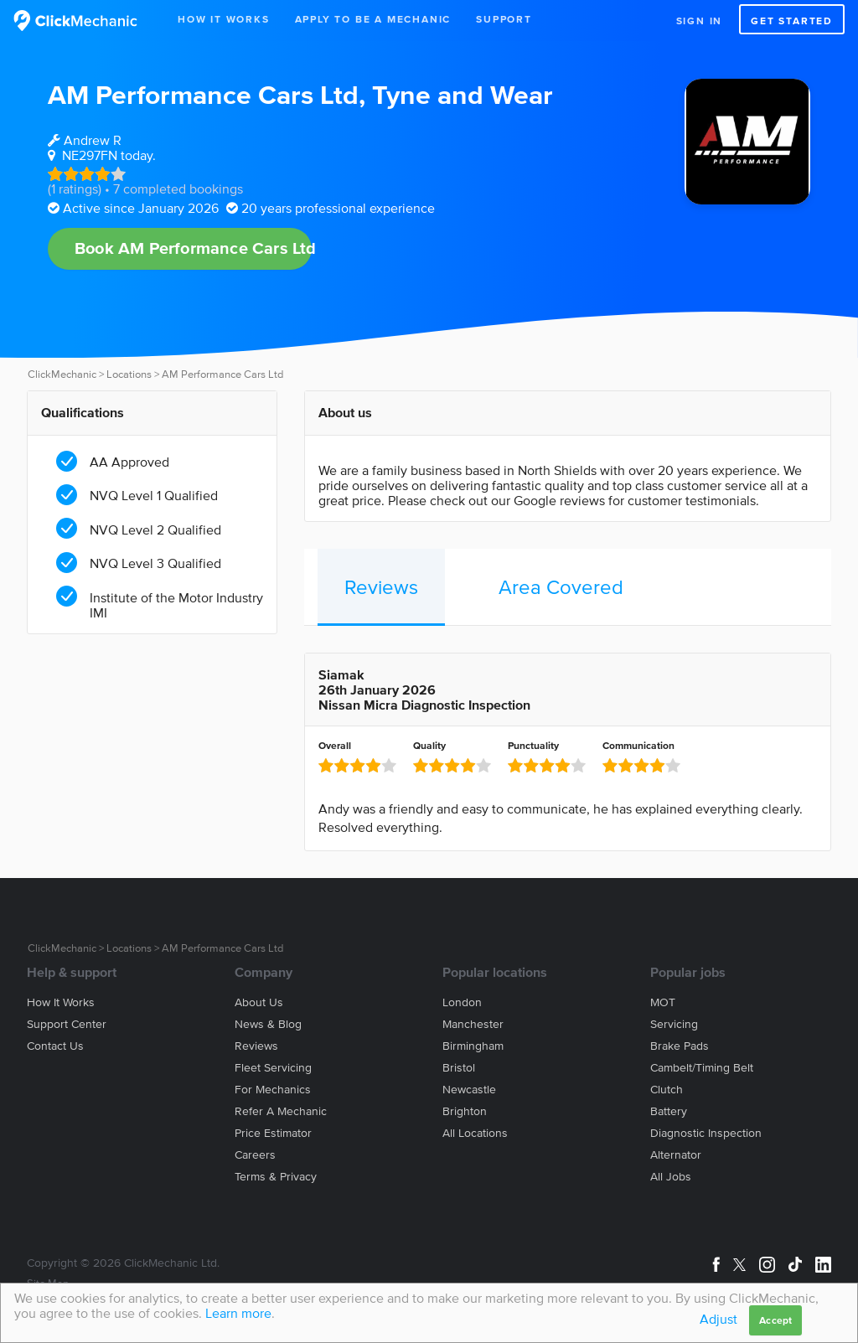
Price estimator (273, 1133)
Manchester (473, 1024)
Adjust (718, 1318)
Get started (792, 20)
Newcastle (469, 1089)
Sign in (699, 20)
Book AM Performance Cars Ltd (193, 248)
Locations (129, 374)
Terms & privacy (276, 1176)
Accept (775, 1320)
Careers (255, 1155)
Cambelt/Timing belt (701, 1067)
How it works (61, 1002)
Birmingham (473, 1046)
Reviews (381, 587)
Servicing (674, 1024)
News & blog (268, 1024)
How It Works (224, 18)
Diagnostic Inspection (706, 1133)
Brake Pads (679, 1046)
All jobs (670, 1176)
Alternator (675, 1155)
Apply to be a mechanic (373, 18)
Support (504, 18)
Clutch (666, 1089)
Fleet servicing (273, 1067)
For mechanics (273, 1089)
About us (259, 1002)
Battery (668, 1111)
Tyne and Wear (462, 94)
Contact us (55, 1046)
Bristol (458, 1067)
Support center (66, 1024)
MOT (662, 1002)
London (462, 1002)
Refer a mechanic (281, 1111)
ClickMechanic (62, 374)
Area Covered (561, 587)
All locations (475, 1133)
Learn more (238, 1312)
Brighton (464, 1111)
